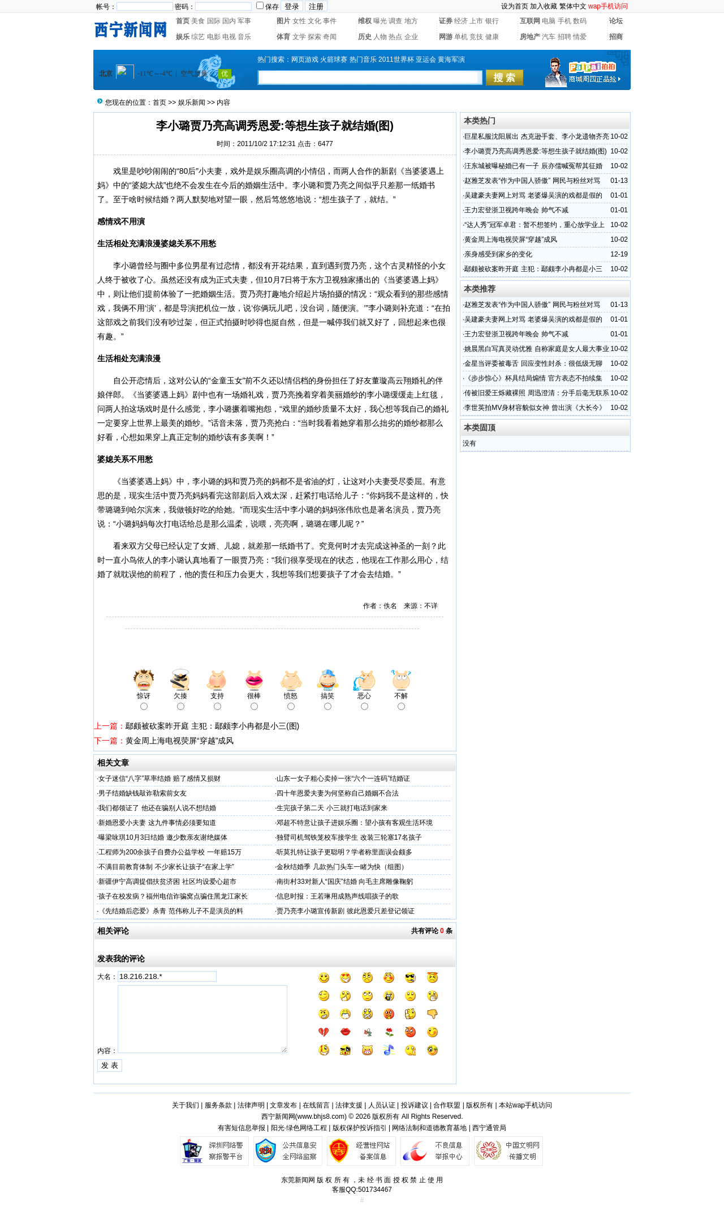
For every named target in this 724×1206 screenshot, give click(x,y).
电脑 (548, 21)
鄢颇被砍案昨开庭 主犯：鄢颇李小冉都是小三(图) (212, 725)
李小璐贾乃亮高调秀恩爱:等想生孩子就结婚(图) (535, 151)
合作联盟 (446, 1105)
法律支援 (349, 1105)
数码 (580, 21)
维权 (365, 21)
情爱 (580, 37)
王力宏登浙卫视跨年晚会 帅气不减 (516, 210)
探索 (314, 37)
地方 (411, 21)
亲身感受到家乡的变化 (498, 254)
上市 (476, 21)
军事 (244, 21)
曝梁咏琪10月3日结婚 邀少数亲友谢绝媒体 (162, 837)
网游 (446, 37)
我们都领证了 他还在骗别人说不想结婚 (157, 808)
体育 (283, 37)
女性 (299, 21)
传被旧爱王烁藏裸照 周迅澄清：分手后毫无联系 (536, 393)
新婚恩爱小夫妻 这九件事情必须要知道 (157, 823)
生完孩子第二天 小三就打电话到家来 (332, 808)
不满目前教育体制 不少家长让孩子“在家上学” (166, 867)
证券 (446, 21)
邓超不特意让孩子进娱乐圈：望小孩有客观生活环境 (355, 823)
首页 (182, 21)
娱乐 (182, 37)
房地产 (530, 37)
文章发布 (283, 1105)
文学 (299, 37)
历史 (365, 37)
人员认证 (381, 1105)
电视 (229, 37)
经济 (461, 21)
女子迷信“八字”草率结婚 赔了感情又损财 (159, 778)
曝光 (380, 21)
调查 (395, 21)
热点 (395, 37)
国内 (229, 21)
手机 (564, 21)
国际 (214, 21)
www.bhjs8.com (321, 1117)
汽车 (548, 37)
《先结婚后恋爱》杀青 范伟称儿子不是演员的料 (170, 911)
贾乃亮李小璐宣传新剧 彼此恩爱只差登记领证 (345, 911)
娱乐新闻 (191, 102)
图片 (283, 21)
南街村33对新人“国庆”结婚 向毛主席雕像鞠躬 (345, 882)
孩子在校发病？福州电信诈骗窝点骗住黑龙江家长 (173, 896)
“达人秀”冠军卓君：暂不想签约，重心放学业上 (534, 225)
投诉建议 (414, 1105)
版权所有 (479, 1105)
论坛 (616, 21)
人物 (380, 37)
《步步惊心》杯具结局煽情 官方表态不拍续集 (533, 378)
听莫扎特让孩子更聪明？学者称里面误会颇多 (344, 852)
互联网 (530, 21)
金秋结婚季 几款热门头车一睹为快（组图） (342, 867)
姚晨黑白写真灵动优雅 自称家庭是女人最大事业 (536, 349)
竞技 (476, 37)
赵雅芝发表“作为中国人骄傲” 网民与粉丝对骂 (532, 181)
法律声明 (251, 1105)
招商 (616, 37)
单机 (461, 37)
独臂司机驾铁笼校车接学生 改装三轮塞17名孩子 (349, 837)
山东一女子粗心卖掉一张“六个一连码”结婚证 (343, 778)
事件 (330, 21)
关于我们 (185, 1105)
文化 (314, 21)
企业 (411, 37)
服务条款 (218, 1105)
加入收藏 (543, 6)
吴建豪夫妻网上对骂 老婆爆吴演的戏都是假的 (533, 195)
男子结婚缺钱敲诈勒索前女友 (142, 793)
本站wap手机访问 (525, 1105)
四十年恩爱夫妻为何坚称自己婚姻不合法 (338, 793)
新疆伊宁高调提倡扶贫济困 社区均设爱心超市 (167, 882)
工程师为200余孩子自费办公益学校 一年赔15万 (170, 852)
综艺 (198, 37)
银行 (492, 21)
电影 (214, 37)
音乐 (244, 37)
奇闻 (330, 37)
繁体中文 (573, 6)
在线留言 (316, 1105)
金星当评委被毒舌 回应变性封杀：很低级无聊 (533, 363)
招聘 (564, 37)
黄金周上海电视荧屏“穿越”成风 (180, 740)
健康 (492, 37)
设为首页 (514, 6)
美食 (198, 21)
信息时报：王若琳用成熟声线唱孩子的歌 (338, 896)
